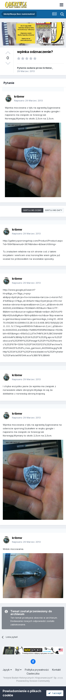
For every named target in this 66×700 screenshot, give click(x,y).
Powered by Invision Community (33, 681)
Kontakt (56, 669)
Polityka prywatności (37, 669)
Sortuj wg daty (53, 210)
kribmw (47, 67)
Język (7, 669)
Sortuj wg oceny (32, 210)
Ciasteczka (33, 673)
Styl (18, 669)
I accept (54, 693)
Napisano (28, 100)
